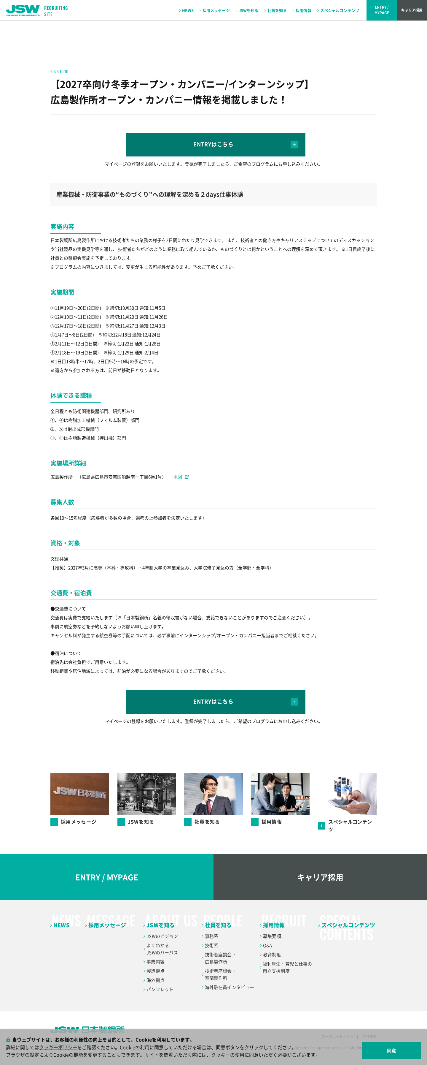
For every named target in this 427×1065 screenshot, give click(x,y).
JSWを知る (249, 10)
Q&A (267, 945)
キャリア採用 (412, 10)
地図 (181, 477)
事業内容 (155, 961)
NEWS (188, 10)
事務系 (211, 936)
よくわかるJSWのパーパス (162, 949)
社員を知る (277, 10)
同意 (391, 1050)
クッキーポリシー (58, 1047)
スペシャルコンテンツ (339, 10)
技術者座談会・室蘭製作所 (220, 974)
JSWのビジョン (162, 936)
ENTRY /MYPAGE (382, 9)
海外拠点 (155, 980)
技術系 (211, 945)
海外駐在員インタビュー (229, 987)
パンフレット (159, 989)
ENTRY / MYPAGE (106, 877)
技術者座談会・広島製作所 (220, 958)
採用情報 (303, 10)
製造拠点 (155, 971)
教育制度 (272, 954)
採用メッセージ (216, 10)
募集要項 (272, 936)
